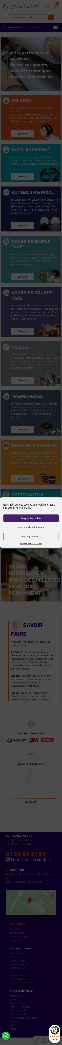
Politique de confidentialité (31, 543)
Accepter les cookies (31, 518)
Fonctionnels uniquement (31, 527)
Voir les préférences (31, 536)
